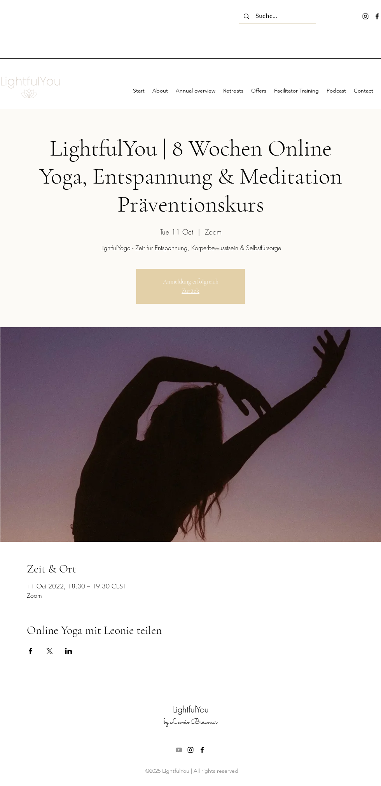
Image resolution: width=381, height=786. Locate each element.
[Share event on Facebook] (30, 651)
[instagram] (365, 16)
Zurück (190, 291)
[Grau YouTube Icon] (179, 750)
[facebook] (377, 16)
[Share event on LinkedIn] (68, 651)
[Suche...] (277, 16)
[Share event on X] (49, 651)
